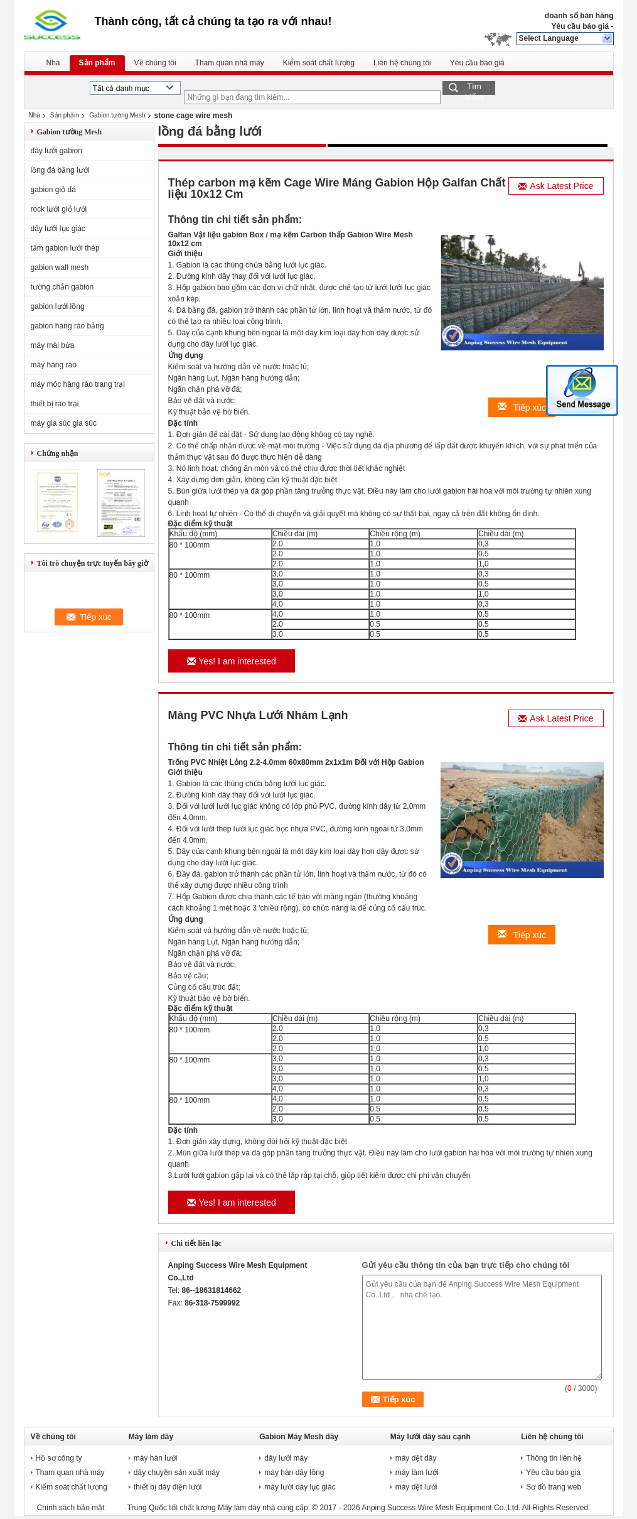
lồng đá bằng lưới (60, 170)
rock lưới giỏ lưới (59, 209)
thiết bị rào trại (55, 403)
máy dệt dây (416, 1458)
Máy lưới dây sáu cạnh (430, 1436)
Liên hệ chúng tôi (402, 62)
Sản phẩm (97, 62)
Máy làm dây (151, 1436)
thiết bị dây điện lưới (168, 1487)
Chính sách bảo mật (71, 1507)
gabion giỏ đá (53, 189)
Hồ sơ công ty (59, 1458)
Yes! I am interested (231, 661)
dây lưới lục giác (58, 228)
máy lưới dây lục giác (299, 1487)
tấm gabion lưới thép (65, 248)
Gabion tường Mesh (117, 115)
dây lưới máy (286, 1458)
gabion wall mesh (60, 267)
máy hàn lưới (156, 1458)
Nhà (53, 62)
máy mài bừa (53, 345)
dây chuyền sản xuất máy (177, 1472)
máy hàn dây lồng (294, 1472)
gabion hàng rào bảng (67, 326)
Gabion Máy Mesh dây (298, 1436)
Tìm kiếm (474, 88)
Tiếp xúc (522, 407)
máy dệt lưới (416, 1487)
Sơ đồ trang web (553, 1487)
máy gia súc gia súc (64, 423)
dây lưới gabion (56, 150)
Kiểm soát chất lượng (319, 62)
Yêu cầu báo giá (580, 26)
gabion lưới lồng (58, 306)
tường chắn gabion (62, 287)
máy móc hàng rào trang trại (78, 384)
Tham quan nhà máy (229, 62)
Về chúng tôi (155, 62)
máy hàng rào (54, 364)
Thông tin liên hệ (554, 1458)
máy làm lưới (417, 1472)
